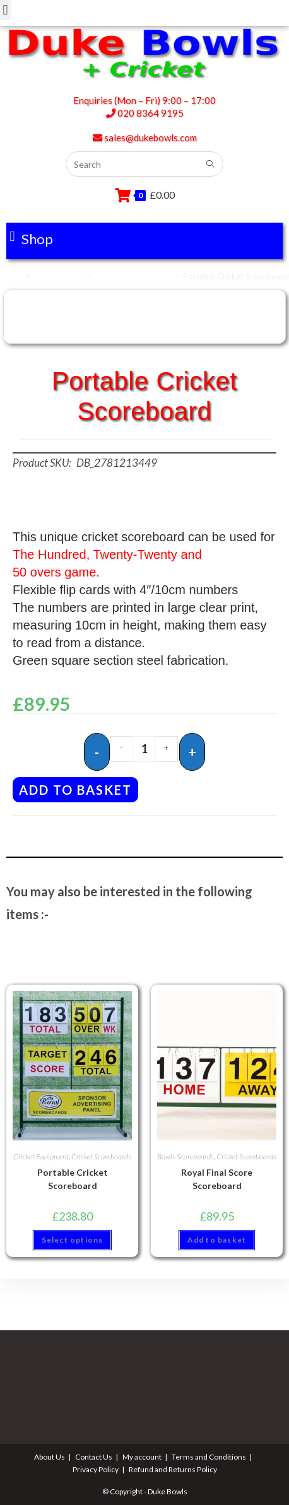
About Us (49, 1456)
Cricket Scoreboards (132, 276)
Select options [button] (72, 1239)
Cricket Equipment (41, 1156)
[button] (31, 236)
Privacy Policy (96, 1469)
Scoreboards (58, 276)
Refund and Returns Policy (173, 1469)
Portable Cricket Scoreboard (72, 1179)
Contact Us (93, 1456)
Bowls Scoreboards (185, 1156)
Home (11, 276)
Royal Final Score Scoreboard (216, 1179)
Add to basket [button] (217, 1239)
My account (142, 1456)
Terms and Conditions (209, 1456)
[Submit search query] (210, 164)
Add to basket (75, 789)
